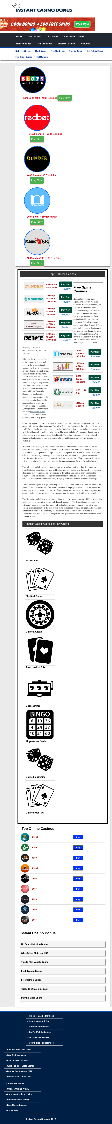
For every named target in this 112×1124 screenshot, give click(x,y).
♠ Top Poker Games (15, 1083)
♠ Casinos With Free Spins (18, 1050)
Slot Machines (42, 57)
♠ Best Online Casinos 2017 (19, 1071)
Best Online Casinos (74, 36)
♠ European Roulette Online (19, 1094)
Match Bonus (40, 51)
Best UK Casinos (66, 44)
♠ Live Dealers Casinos (17, 1060)
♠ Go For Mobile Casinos (39, 1032)
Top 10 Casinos (44, 44)
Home (19, 36)
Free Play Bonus (58, 51)
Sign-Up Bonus (75, 51)
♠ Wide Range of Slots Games (20, 1066)
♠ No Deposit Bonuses (38, 1027)
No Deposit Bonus (23, 51)
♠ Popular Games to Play (17, 1100)
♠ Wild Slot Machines (16, 1055)
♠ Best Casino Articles (38, 1021)
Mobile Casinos (23, 44)
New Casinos (34, 36)
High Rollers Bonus (95, 51)
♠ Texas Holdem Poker (38, 1037)
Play (78, 837)
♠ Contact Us (12, 1110)
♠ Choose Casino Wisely (17, 1089)
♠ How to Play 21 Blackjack (19, 1076)
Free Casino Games (23, 57)
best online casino (37, 412)
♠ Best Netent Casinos (16, 1105)
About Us (85, 44)
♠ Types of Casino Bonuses (40, 1016)
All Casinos (52, 36)
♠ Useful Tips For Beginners (40, 1043)
